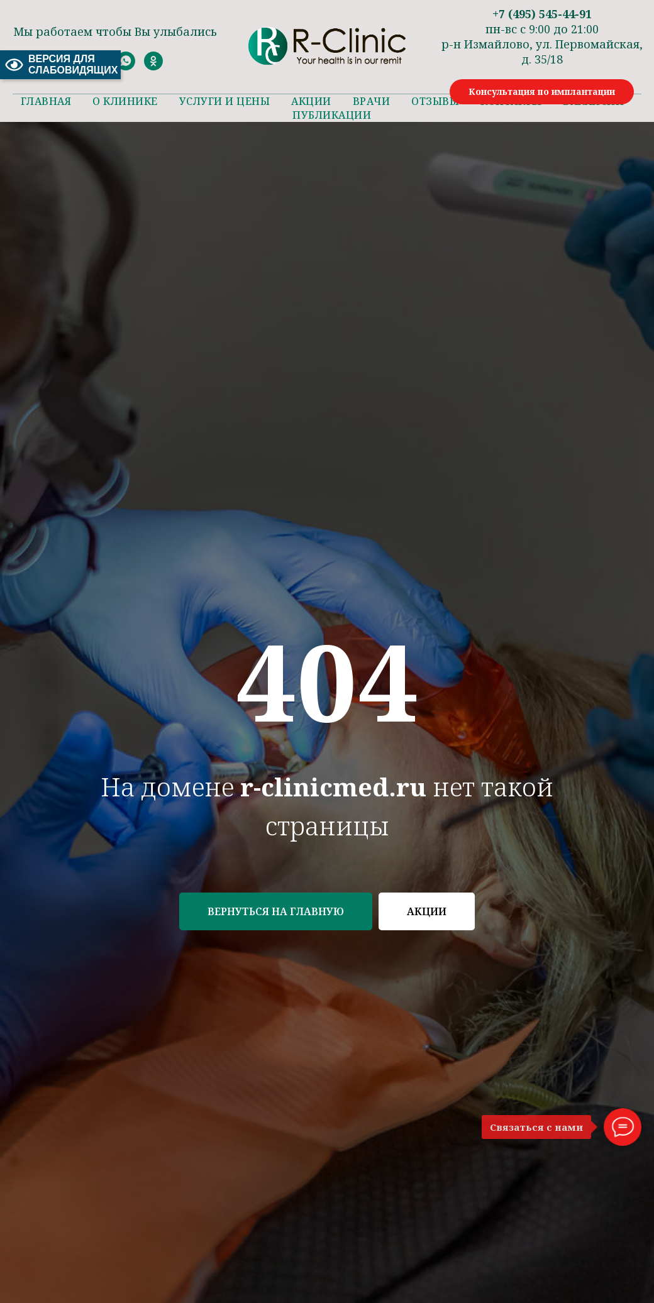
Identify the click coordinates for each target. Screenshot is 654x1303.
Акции (311, 101)
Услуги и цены (224, 101)
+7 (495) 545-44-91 (542, 13)
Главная (46, 101)
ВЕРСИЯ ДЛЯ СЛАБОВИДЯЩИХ (60, 64)
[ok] (153, 67)
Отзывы (435, 101)
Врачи (372, 101)
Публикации (331, 115)
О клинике (125, 101)
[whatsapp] (125, 67)
